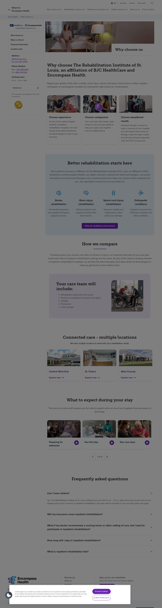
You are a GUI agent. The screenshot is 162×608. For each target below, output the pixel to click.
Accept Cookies (101, 591)
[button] (8, 595)
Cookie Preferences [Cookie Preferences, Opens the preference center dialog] (101, 597)
